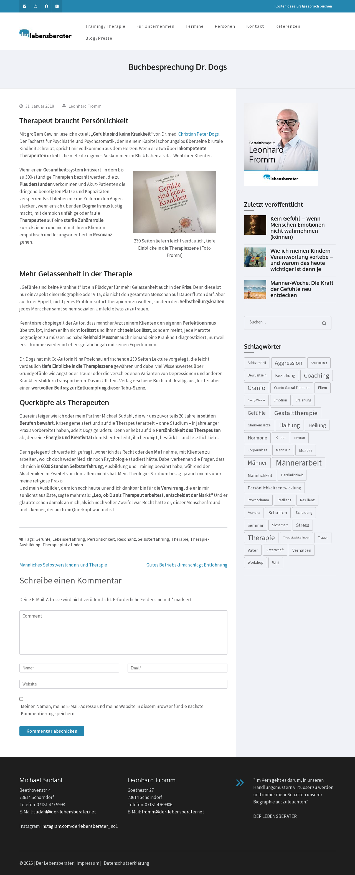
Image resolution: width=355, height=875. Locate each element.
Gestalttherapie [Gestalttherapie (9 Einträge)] (296, 413)
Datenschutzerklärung (126, 863)
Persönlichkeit (101, 539)
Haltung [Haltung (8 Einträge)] (289, 425)
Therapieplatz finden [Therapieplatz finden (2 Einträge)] (296, 537)
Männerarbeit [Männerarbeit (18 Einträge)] (299, 462)
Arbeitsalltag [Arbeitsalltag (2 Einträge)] (319, 363)
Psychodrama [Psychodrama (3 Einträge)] (258, 500)
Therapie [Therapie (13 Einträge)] (261, 537)
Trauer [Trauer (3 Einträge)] (323, 537)
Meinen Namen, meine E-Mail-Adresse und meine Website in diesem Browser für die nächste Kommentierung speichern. (112, 710)
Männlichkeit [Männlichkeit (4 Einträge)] (260, 475)
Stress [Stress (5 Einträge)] (302, 525)
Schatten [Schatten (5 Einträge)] (277, 513)
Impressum (88, 863)
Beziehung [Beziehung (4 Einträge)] (285, 375)
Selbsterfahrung (153, 539)
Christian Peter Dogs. (199, 134)
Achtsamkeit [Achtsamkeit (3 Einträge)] (257, 362)
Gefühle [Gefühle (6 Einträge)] (257, 412)
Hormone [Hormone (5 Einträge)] (257, 438)
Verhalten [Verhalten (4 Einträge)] (301, 550)
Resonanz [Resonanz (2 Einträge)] (254, 512)
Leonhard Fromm (85, 106)
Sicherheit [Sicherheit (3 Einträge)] (280, 525)
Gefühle (43, 539)
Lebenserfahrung (68, 539)
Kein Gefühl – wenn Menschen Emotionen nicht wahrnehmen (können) (297, 227)
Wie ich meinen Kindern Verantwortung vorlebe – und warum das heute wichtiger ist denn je (301, 259)
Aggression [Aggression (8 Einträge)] (288, 362)
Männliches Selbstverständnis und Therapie (63, 565)
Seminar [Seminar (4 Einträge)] (255, 525)
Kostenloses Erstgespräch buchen (303, 6)
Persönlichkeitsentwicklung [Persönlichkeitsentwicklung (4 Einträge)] (274, 487)
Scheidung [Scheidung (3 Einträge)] (304, 512)
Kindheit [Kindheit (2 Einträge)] (299, 437)
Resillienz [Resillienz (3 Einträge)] (307, 500)
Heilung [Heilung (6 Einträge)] (317, 425)
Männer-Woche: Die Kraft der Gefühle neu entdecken (301, 288)
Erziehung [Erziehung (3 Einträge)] (303, 400)
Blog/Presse (98, 38)
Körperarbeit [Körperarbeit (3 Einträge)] (257, 450)
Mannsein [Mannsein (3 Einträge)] (283, 450)
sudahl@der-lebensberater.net (65, 812)
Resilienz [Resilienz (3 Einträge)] (284, 500)
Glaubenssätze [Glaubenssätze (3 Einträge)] (259, 425)
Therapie (179, 539)
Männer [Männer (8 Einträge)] (257, 462)
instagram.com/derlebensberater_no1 (79, 826)
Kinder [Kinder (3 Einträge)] (281, 437)
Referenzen (287, 26)
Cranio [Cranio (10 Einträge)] (256, 388)
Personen (225, 26)
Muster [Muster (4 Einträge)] (305, 450)
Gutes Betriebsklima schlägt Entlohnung (186, 565)
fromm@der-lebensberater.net (173, 812)
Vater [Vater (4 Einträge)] (253, 550)
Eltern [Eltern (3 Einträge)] (322, 387)
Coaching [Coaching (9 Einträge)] (316, 375)
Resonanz (126, 539)
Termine (195, 26)
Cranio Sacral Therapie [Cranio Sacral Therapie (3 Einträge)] (292, 387)
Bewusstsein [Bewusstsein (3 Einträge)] (257, 375)
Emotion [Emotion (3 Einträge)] (280, 400)
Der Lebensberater (54, 863)
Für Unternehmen (155, 26)
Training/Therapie (105, 26)
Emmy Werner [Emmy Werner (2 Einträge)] (256, 400)
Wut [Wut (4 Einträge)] (276, 562)
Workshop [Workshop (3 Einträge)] (255, 562)
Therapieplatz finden (62, 544)
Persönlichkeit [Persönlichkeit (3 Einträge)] (292, 475)
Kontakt (255, 26)
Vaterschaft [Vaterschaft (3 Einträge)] (275, 550)
